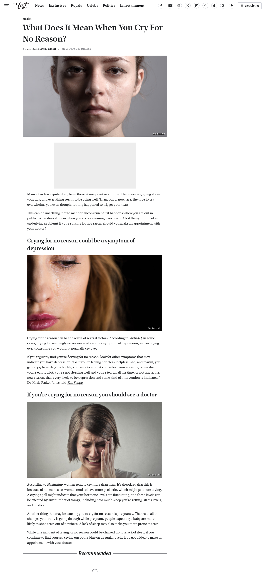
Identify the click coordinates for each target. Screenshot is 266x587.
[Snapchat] (214, 5)
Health (27, 18)
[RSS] (232, 5)
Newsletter (249, 5)
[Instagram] (179, 5)
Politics (109, 5)
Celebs (92, 5)
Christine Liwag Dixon (41, 48)
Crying (32, 338)
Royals (76, 5)
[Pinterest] (205, 5)
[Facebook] (161, 5)
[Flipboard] (197, 5)
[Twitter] (188, 5)
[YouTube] (170, 5)
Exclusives (57, 5)
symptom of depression (120, 343)
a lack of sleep (134, 532)
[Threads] (223, 5)
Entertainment (132, 5)
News (39, 5)
